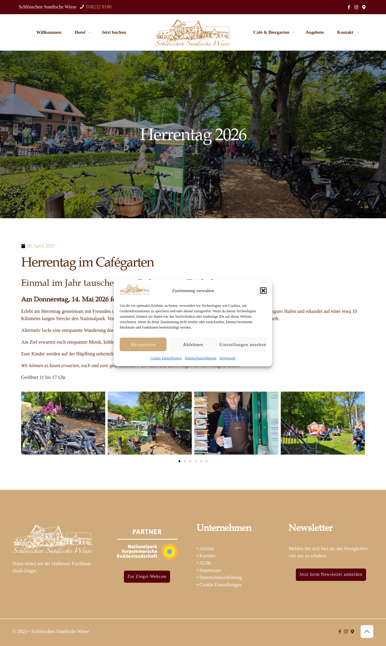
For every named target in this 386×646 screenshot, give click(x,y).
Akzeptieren (143, 344)
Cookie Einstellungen (166, 358)
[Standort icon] (364, 7)
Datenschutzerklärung (201, 358)
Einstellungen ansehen (243, 344)
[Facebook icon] (348, 7)
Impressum (228, 358)
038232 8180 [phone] (98, 6)
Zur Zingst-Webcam (147, 576)
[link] (90, 32)
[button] (263, 291)
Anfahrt (206, 548)
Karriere (208, 555)
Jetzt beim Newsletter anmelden (330, 574)
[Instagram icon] (356, 7)
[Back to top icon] (367, 631)
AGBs (205, 563)
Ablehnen (193, 344)
